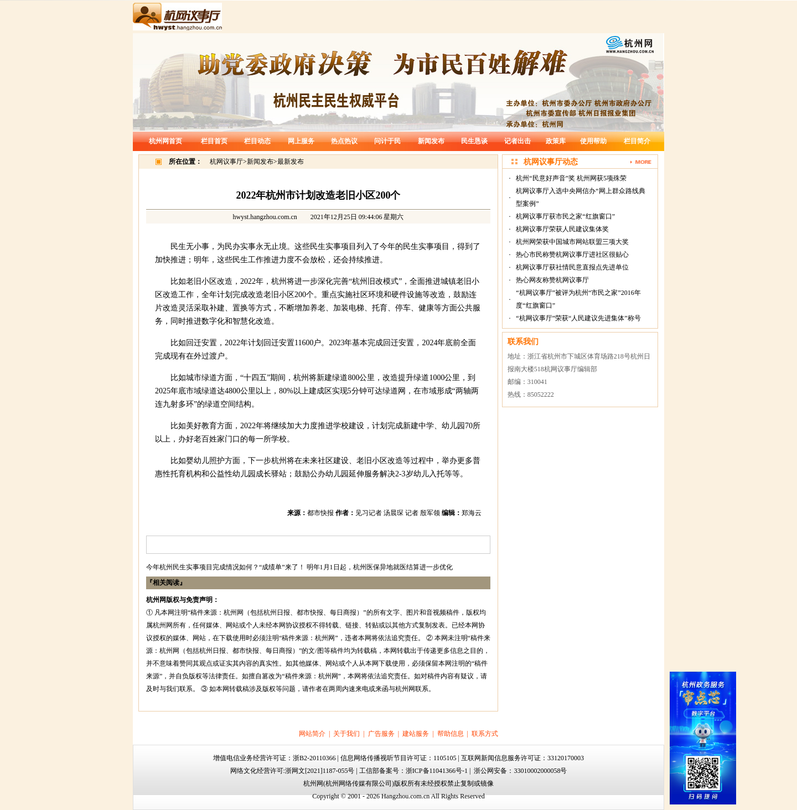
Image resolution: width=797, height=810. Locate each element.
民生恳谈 (474, 141)
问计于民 (387, 141)
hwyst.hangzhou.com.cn (265, 217)
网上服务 (301, 141)
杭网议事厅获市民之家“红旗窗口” (565, 216)
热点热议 (344, 141)
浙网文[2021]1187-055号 (320, 771)
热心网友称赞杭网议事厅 (552, 280)
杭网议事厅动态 (551, 162)
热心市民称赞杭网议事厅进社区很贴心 (572, 254)
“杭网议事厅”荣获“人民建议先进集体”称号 (578, 318)
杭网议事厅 (226, 161)
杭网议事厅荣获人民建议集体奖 (562, 229)
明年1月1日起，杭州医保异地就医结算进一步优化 (380, 567)
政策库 (556, 141)
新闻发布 (431, 141)
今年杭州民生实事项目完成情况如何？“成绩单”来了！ (225, 567)
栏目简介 (637, 141)
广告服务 (381, 734)
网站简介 (312, 734)
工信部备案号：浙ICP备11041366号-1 (413, 771)
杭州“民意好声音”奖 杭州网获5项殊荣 (571, 178)
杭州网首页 (165, 141)
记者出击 (517, 141)
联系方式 (485, 734)
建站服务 (415, 734)
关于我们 (346, 734)
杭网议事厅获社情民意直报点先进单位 (572, 267)
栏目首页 (214, 141)
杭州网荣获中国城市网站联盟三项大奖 (572, 242)
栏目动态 (257, 141)
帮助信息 (450, 734)
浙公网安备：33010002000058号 (520, 771)
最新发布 (290, 161)
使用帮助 (593, 141)
